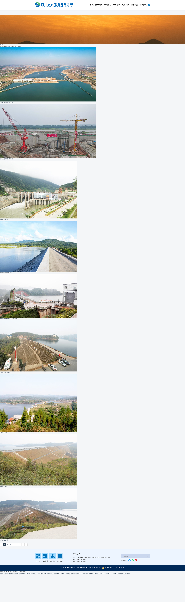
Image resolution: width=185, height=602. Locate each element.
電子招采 (45, 561)
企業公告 (134, 5)
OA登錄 (38, 561)
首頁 (91, 5)
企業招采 (143, 5)
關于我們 (98, 5)
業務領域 (116, 5)
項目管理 (60, 561)
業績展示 (2, 45)
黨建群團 (125, 5)
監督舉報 (52, 561)
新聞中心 (107, 5)
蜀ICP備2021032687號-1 (94, 567)
